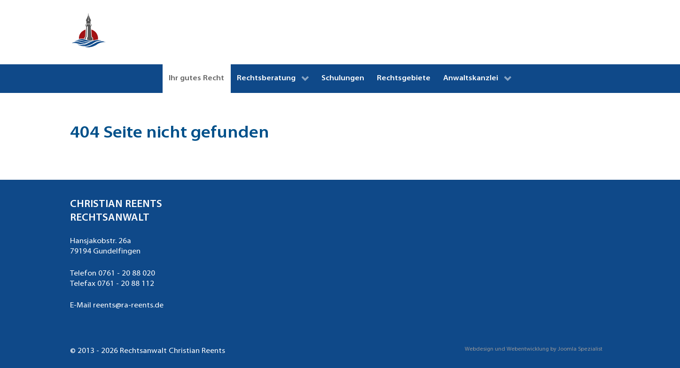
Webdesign (479, 349)
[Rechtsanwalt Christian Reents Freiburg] (89, 32)
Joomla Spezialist (580, 349)
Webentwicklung (528, 349)
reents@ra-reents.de (128, 305)
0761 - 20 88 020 (126, 273)
